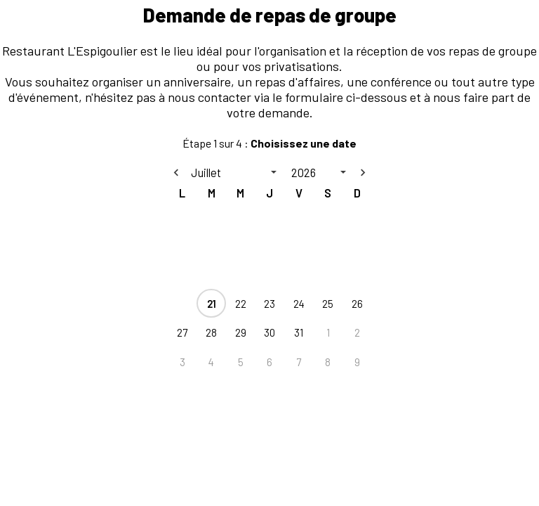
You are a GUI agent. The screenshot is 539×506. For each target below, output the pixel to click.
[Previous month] (176, 172)
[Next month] (362, 172)
